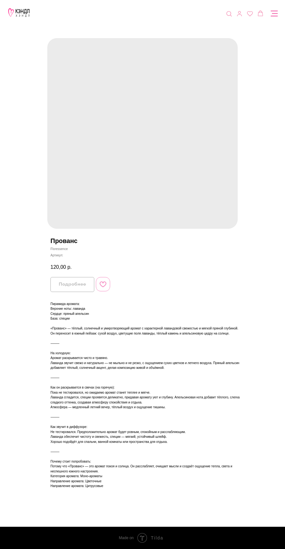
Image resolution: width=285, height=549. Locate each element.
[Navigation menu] (274, 13)
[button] (229, 13)
